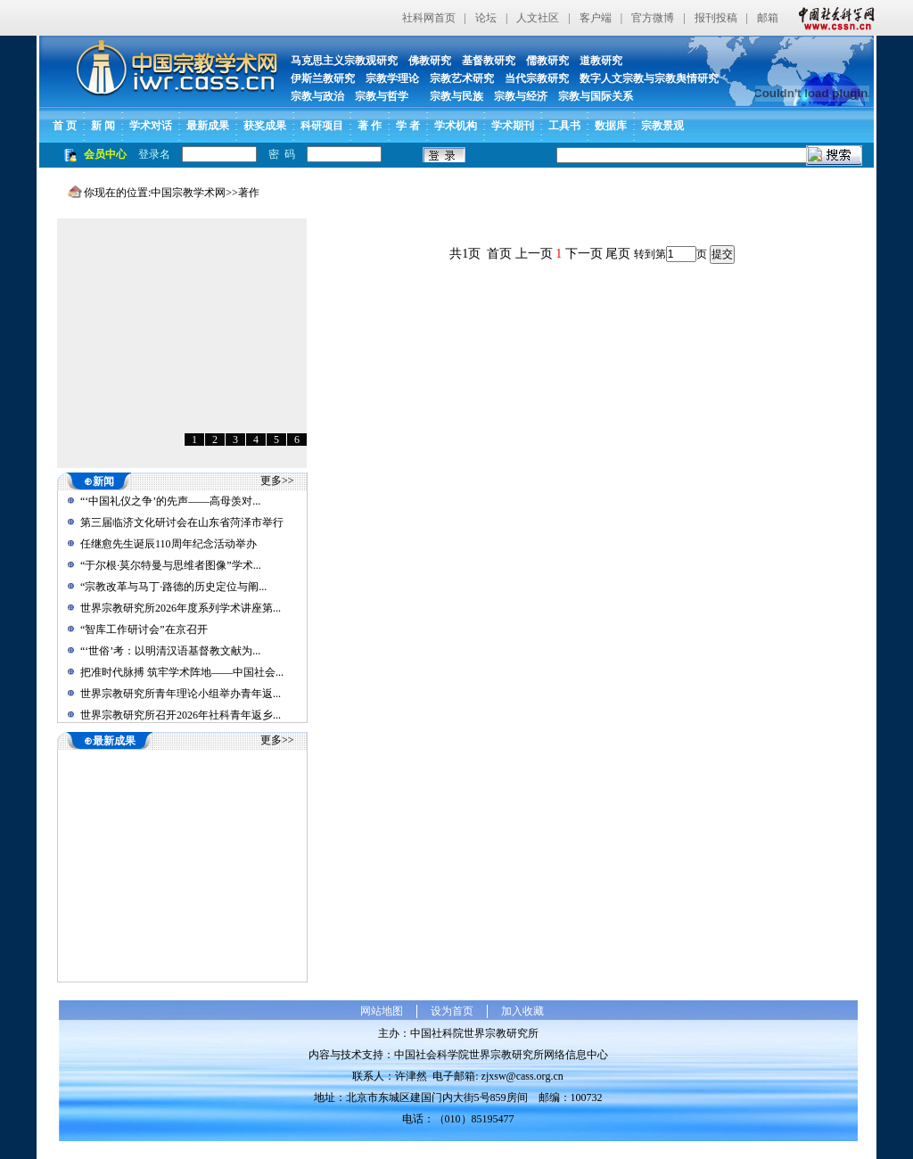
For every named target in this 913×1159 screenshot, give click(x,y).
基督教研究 (488, 60)
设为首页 (452, 1011)
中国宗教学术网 (188, 192)
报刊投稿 (716, 18)
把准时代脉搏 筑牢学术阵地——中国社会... (182, 672)
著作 (248, 192)
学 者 (408, 125)
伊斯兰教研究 (323, 78)
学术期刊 (512, 125)
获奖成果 (264, 125)
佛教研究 (429, 60)
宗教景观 (662, 125)
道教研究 (601, 60)
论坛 (486, 18)
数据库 (611, 125)
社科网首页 (429, 18)
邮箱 (767, 18)
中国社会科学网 (833, 18)
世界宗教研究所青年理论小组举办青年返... (180, 693)
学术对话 (150, 125)
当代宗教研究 (537, 78)
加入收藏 (522, 1011)
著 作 (370, 125)
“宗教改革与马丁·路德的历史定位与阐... (173, 586)
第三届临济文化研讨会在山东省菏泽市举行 (182, 522)
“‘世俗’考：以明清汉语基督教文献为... (170, 651)
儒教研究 (547, 60)
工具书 (564, 125)
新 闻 (103, 125)
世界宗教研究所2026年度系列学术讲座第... (180, 608)
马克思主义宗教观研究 (344, 60)
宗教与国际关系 (595, 96)
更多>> (277, 480)
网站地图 (381, 1011)
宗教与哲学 (381, 96)
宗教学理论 (392, 78)
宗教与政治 (317, 96)
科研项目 (321, 125)
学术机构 (455, 125)
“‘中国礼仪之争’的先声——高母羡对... (170, 501)
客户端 (596, 18)
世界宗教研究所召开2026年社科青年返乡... (180, 715)
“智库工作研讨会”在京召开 (144, 629)
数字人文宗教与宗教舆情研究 (649, 78)
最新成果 (207, 125)
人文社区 (537, 18)
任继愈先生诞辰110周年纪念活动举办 (168, 544)
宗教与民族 (451, 96)
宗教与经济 (520, 96)
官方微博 (652, 18)
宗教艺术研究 (462, 78)
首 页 (65, 125)
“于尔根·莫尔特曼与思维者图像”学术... (170, 565)
